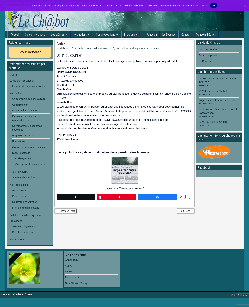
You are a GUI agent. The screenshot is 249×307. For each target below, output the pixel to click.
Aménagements (24, 158)
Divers (13, 74)
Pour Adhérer (30, 52)
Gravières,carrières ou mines (28, 147)
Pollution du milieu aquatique (26, 215)
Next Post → (186, 210)
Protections (130, 34)
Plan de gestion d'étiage (25, 207)
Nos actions (80, 34)
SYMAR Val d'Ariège (76, 283)
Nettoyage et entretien (24, 201)
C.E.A (68, 265)
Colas (61, 43)
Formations (18, 141)
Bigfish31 (64, 48)
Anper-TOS (71, 259)
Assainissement (21, 190)
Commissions (20, 104)
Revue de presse (208, 55)
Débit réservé (19, 196)
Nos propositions (105, 34)
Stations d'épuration (23, 177)
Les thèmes (57, 34)
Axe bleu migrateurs (23, 226)
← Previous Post (65, 210)
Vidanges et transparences (145, 48)
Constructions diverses (25, 110)
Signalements (20, 171)
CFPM (68, 271)
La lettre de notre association (28, 86)
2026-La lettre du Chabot (213, 91)
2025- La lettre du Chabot (213, 121)
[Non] (244, 5)
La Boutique (169, 34)
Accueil (15, 34)
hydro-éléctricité (105, 48)
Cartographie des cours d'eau (28, 99)
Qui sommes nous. (35, 34)
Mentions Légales (206, 34)
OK (213, 5)
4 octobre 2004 (83, 48)
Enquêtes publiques (23, 135)
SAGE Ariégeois (19, 239)
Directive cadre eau (23, 232)
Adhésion (152, 34)
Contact (185, 34)
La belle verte (72, 277)
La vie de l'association (22, 80)
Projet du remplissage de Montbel (218, 100)
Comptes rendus (208, 49)
